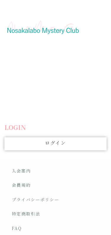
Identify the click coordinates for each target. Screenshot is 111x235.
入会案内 (21, 171)
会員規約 (21, 185)
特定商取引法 (26, 214)
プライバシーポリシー (35, 199)
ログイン (55, 142)
